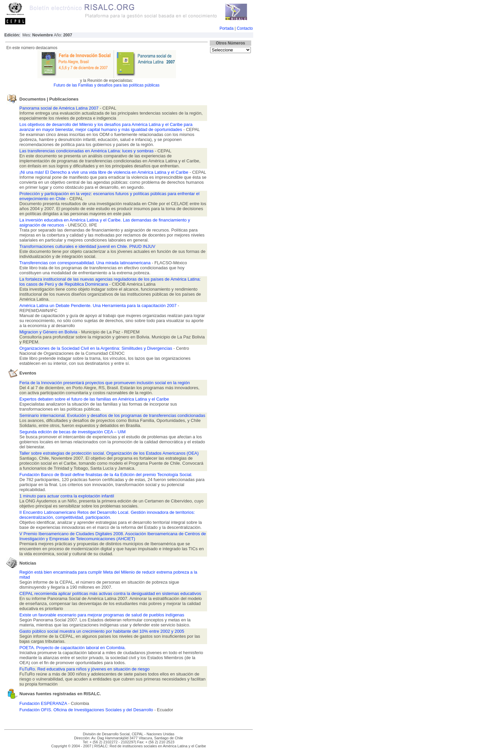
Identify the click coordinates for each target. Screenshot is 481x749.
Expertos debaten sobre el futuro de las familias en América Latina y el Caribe (94, 399)
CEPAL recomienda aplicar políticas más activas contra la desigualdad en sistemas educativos (110, 593)
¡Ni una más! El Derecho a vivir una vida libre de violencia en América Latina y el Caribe (104, 172)
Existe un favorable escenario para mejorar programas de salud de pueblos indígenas (101, 614)
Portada (226, 28)
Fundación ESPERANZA (43, 703)
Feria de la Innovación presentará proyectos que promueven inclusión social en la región (104, 382)
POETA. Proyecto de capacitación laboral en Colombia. (72, 647)
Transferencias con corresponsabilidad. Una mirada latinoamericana (85, 262)
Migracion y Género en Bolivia (48, 331)
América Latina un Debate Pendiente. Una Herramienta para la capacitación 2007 (98, 305)
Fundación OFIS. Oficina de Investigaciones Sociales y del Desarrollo (86, 709)
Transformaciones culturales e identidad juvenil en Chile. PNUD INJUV (87, 246)
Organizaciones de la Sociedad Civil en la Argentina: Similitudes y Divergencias (96, 348)
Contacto (245, 28)
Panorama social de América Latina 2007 (59, 108)
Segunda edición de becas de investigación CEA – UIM (72, 431)
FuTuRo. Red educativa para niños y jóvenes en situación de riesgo (84, 668)
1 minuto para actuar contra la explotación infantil (66, 495)
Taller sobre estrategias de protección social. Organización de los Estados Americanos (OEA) (109, 453)
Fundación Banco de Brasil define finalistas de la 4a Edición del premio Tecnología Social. (105, 474)
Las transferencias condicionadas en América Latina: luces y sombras (86, 150)
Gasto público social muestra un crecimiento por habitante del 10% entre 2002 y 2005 (101, 631)
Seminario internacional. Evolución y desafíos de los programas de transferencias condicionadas (112, 415)
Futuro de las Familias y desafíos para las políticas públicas (107, 85)
